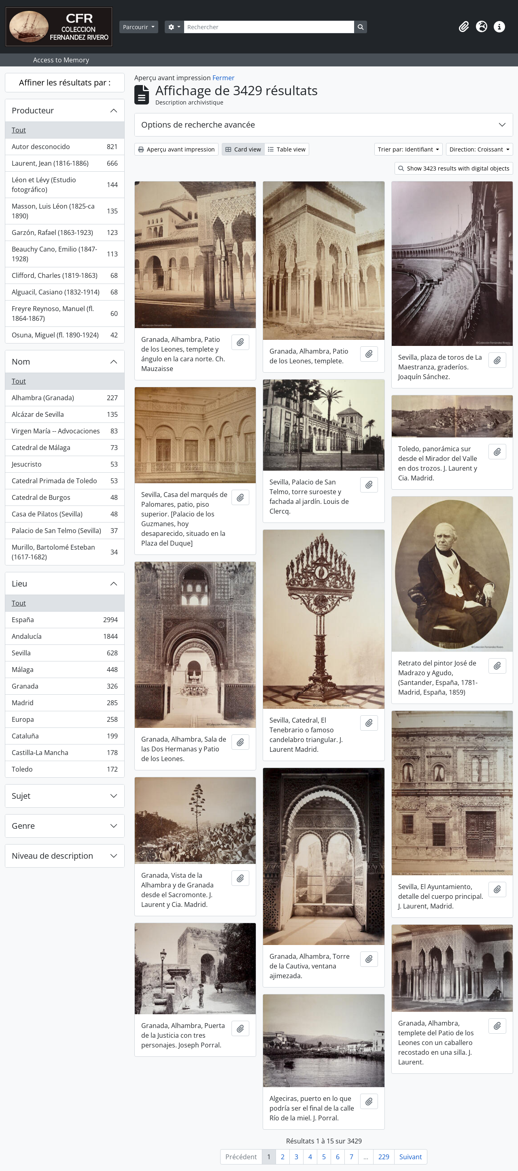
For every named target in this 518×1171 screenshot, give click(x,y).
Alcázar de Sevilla (64, 416)
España (64, 621)
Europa (64, 721)
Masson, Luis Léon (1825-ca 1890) (64, 211)
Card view (243, 149)
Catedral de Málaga (64, 449)
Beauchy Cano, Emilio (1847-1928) (64, 254)
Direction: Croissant (477, 149)
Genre (23, 825)
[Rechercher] (269, 27)
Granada (64, 688)
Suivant (410, 1156)
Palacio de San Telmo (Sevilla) (64, 532)
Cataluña (64, 737)
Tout (19, 130)
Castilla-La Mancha (64, 754)
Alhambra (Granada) (64, 399)
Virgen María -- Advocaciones (64, 432)
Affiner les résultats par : (64, 82)
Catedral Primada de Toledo (64, 482)
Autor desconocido (64, 148)
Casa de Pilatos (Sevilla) (64, 516)
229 (383, 1156)
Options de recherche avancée (198, 124)
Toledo (64, 770)
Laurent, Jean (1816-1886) (64, 165)
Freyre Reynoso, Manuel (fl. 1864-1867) (64, 313)
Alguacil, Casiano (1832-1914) (64, 294)
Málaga (64, 671)
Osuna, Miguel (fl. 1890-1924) (64, 336)
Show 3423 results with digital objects (454, 168)
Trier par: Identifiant (406, 149)
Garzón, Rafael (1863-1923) (64, 234)
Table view (287, 149)
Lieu (19, 583)
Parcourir (136, 27)
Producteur (33, 110)
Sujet (21, 795)
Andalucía (64, 638)
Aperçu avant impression (176, 149)
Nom (21, 361)
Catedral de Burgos (64, 499)
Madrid (64, 704)
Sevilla (64, 654)
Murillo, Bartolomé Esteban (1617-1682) (64, 552)
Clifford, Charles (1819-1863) (64, 277)
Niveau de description (52, 855)
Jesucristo (64, 466)
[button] (464, 27)
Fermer (223, 77)
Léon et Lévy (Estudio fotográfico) (64, 184)
